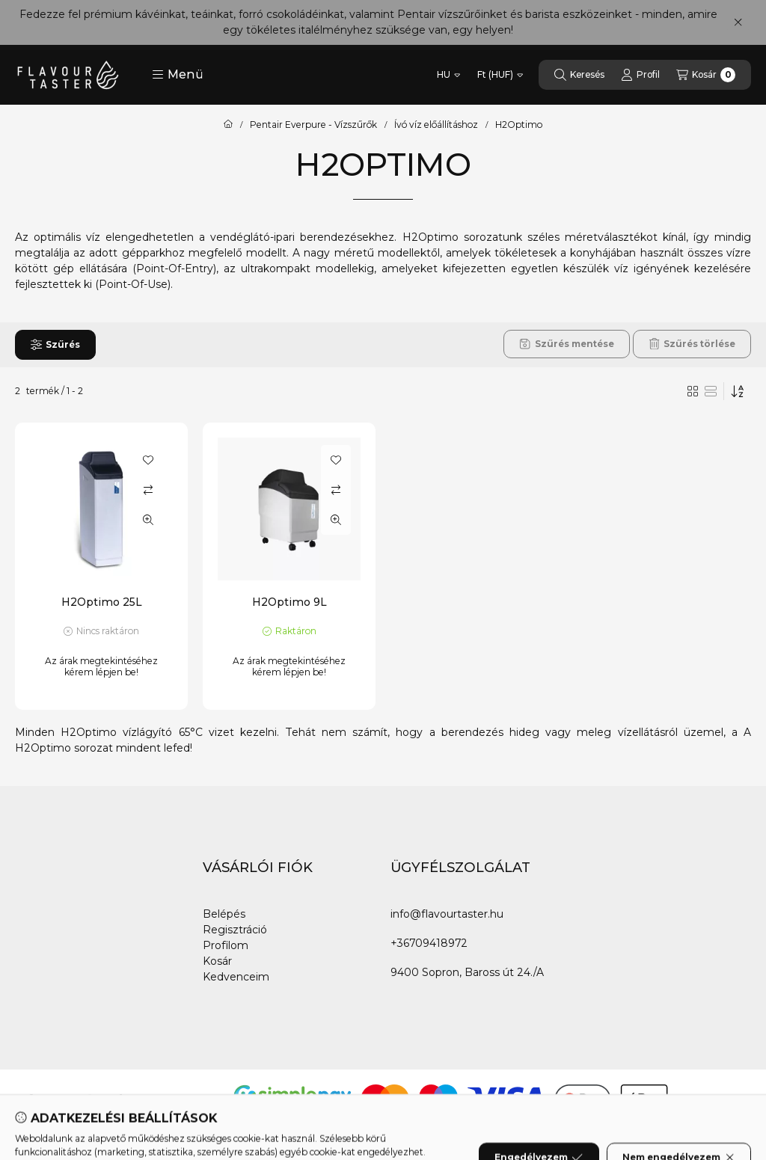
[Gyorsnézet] (148, 520)
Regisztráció (235, 929)
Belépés (224, 914)
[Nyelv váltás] (448, 75)
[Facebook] (30, 1099)
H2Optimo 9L (289, 602)
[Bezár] (738, 22)
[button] (177, 75)
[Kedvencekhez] (148, 460)
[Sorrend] (737, 391)
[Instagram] (90, 1099)
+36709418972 (429, 943)
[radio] (711, 391)
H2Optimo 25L (101, 602)
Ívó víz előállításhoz (436, 125)
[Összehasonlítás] (148, 490)
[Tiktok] (120, 1099)
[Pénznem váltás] (500, 75)
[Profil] (640, 75)
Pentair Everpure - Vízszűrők (313, 125)
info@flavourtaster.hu (446, 914)
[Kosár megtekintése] (705, 75)
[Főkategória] (228, 125)
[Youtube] (60, 1099)
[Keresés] (579, 75)
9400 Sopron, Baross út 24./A (467, 972)
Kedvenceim (236, 976)
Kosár (217, 961)
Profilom (225, 945)
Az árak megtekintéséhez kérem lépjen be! (101, 666)
